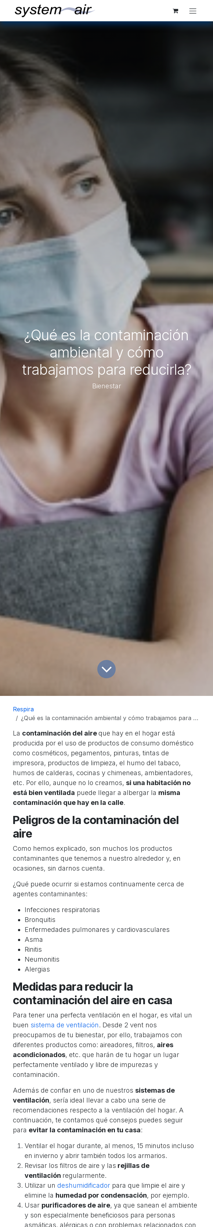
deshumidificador (83, 1185)
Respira (23, 709)
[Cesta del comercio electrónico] (175, 10)
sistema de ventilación (64, 1025)
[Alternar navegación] (192, 10)
